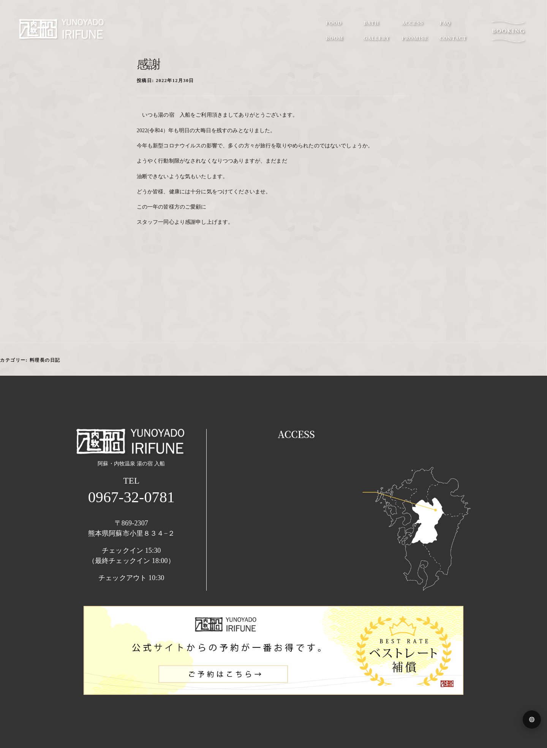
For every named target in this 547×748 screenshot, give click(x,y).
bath (371, 22)
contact (452, 37)
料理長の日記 (45, 360)
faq (445, 22)
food (334, 22)
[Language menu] (532, 719)
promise (415, 37)
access (412, 22)
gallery (377, 37)
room (334, 37)
